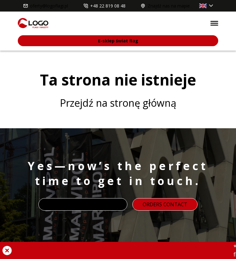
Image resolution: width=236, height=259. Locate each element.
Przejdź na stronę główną (118, 103)
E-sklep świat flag (118, 41)
